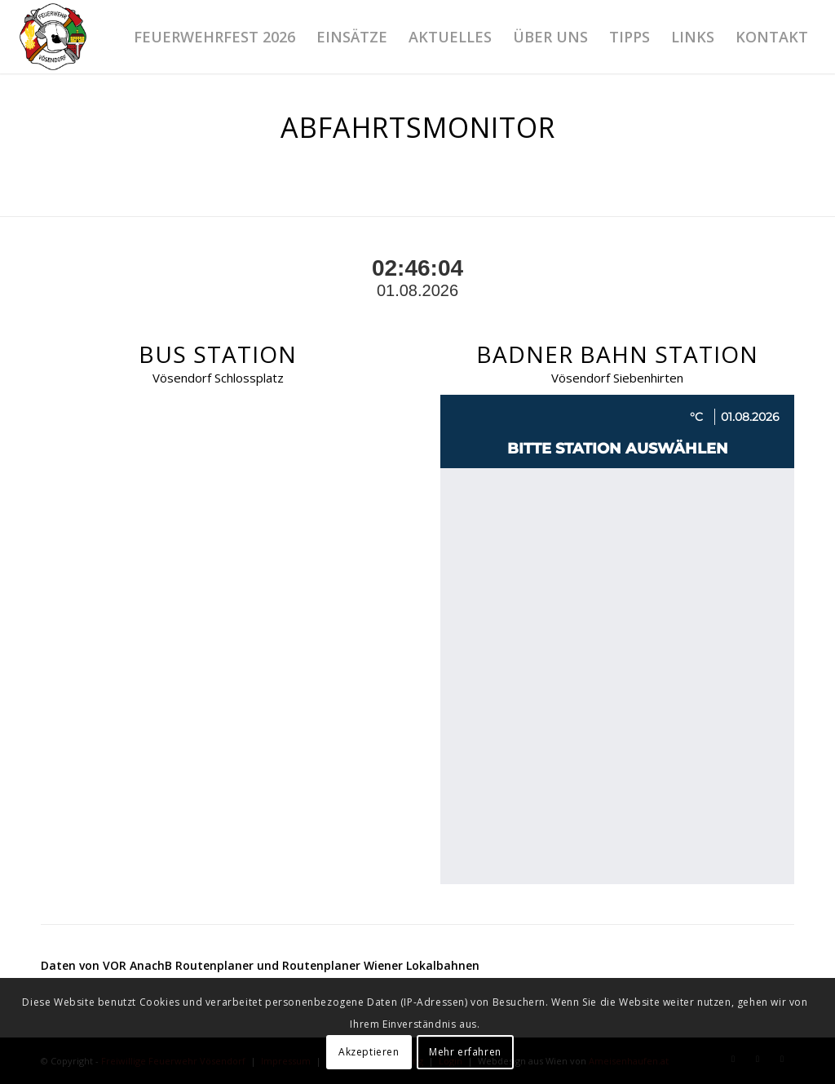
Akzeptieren (369, 1052)
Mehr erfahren (465, 1052)
